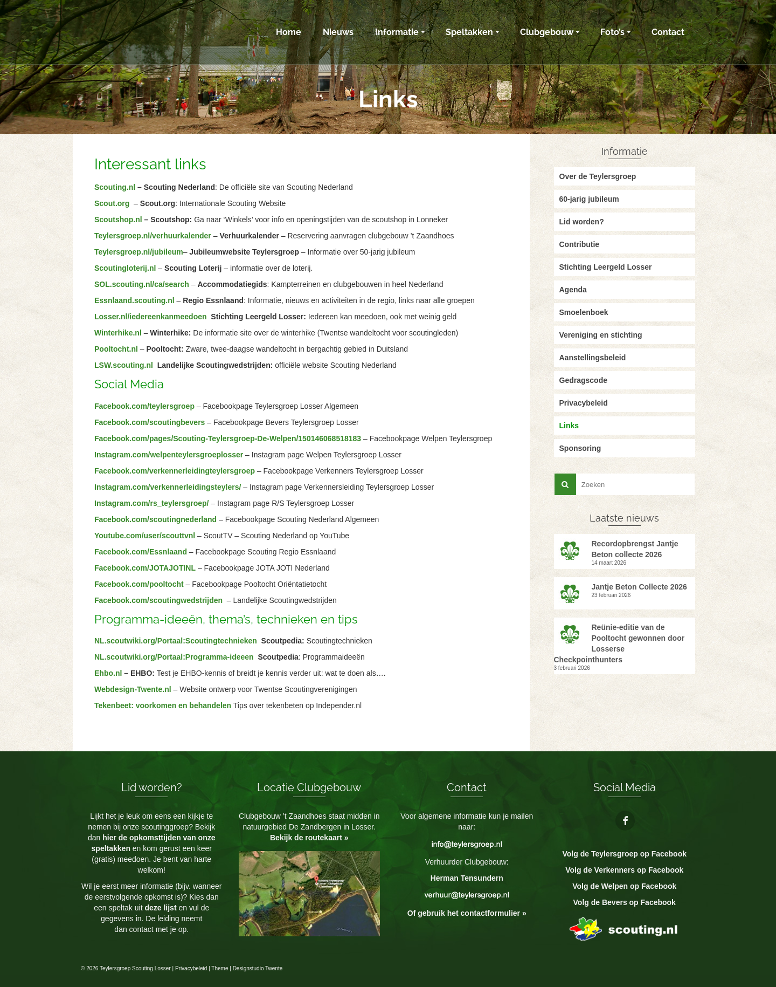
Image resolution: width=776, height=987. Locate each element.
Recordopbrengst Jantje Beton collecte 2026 (635, 549)
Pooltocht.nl (116, 349)
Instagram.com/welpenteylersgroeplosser (168, 454)
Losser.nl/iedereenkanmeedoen (150, 316)
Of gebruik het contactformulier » (466, 913)
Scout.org (111, 203)
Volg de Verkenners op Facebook (624, 870)
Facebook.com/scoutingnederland (155, 519)
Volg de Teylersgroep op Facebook (624, 853)
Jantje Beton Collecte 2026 (639, 586)
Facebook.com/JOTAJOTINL (145, 568)
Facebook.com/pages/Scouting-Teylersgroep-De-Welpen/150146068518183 (227, 438)
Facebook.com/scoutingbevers (149, 422)
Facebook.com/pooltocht (140, 584)
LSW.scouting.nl (123, 365)
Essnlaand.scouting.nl (134, 300)
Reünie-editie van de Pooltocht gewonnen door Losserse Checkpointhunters (619, 643)
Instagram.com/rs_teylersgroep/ (151, 503)
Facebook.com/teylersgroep (144, 406)
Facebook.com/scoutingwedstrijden (158, 600)
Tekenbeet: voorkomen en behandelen (162, 705)
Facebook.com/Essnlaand (140, 551)
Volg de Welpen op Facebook (624, 886)
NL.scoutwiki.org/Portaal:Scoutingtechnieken (175, 640)
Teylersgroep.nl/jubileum (138, 252)
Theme (219, 968)
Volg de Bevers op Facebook (624, 902)
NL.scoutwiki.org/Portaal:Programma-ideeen (174, 657)
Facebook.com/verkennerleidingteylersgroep (174, 471)
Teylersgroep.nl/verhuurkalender (152, 235)
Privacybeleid (191, 968)
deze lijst (161, 907)
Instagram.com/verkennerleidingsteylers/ (167, 487)
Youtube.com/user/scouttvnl (144, 535)
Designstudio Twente (258, 968)
